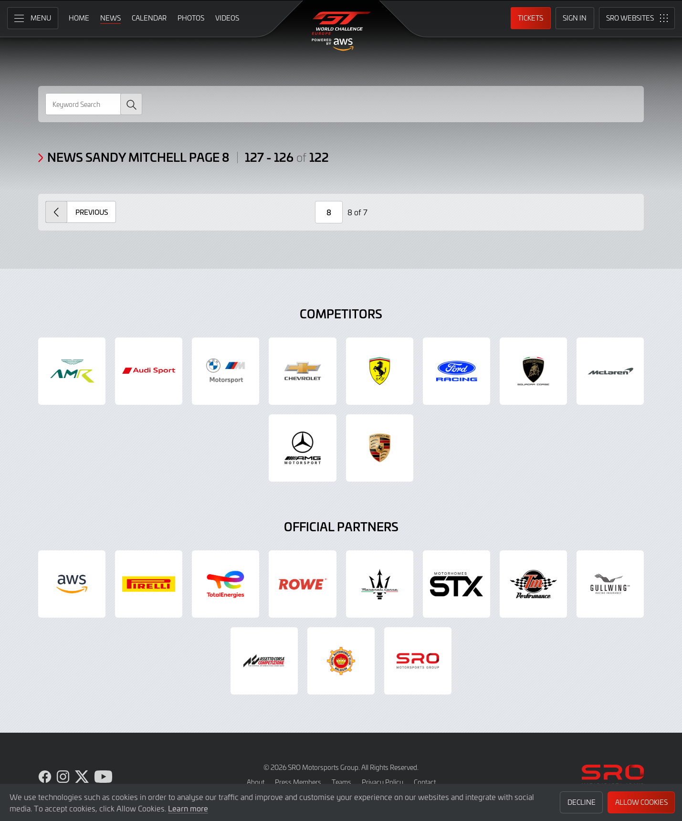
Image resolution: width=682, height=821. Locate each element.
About (255, 782)
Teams (341, 782)
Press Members (298, 782)
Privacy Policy (382, 782)
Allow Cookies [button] (641, 802)
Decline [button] (581, 802)
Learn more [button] (188, 808)
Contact (425, 782)
